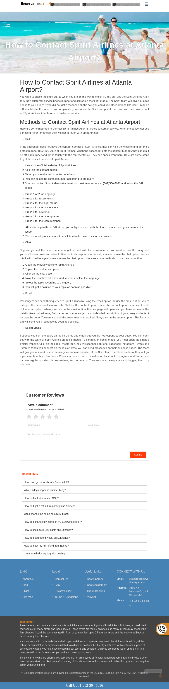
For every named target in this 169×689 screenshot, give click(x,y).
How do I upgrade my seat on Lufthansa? (47, 534)
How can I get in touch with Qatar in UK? (46, 482)
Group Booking (96, 586)
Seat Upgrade (95, 574)
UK (69, 4)
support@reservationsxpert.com (139, 576)
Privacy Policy (63, 586)
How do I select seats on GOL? (41, 497)
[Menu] (146, 4)
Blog (25, 580)
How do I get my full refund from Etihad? (46, 542)
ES (98, 4)
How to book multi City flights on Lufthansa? (48, 527)
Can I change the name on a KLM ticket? (47, 512)
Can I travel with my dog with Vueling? (45, 550)
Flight (26, 586)
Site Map (28, 592)
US (127, 4)
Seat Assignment (97, 580)
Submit (138, 454)
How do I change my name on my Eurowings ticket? (53, 519)
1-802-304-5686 (139, 599)
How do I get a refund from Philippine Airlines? (49, 504)
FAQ (57, 580)
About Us (28, 574)
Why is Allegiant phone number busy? (45, 489)
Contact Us (61, 574)
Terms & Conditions (66, 592)
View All (91, 592)
